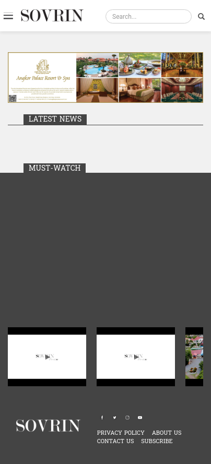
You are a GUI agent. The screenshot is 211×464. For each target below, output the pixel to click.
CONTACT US (115, 441)
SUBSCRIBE (156, 441)
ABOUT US (167, 433)
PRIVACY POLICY (121, 433)
